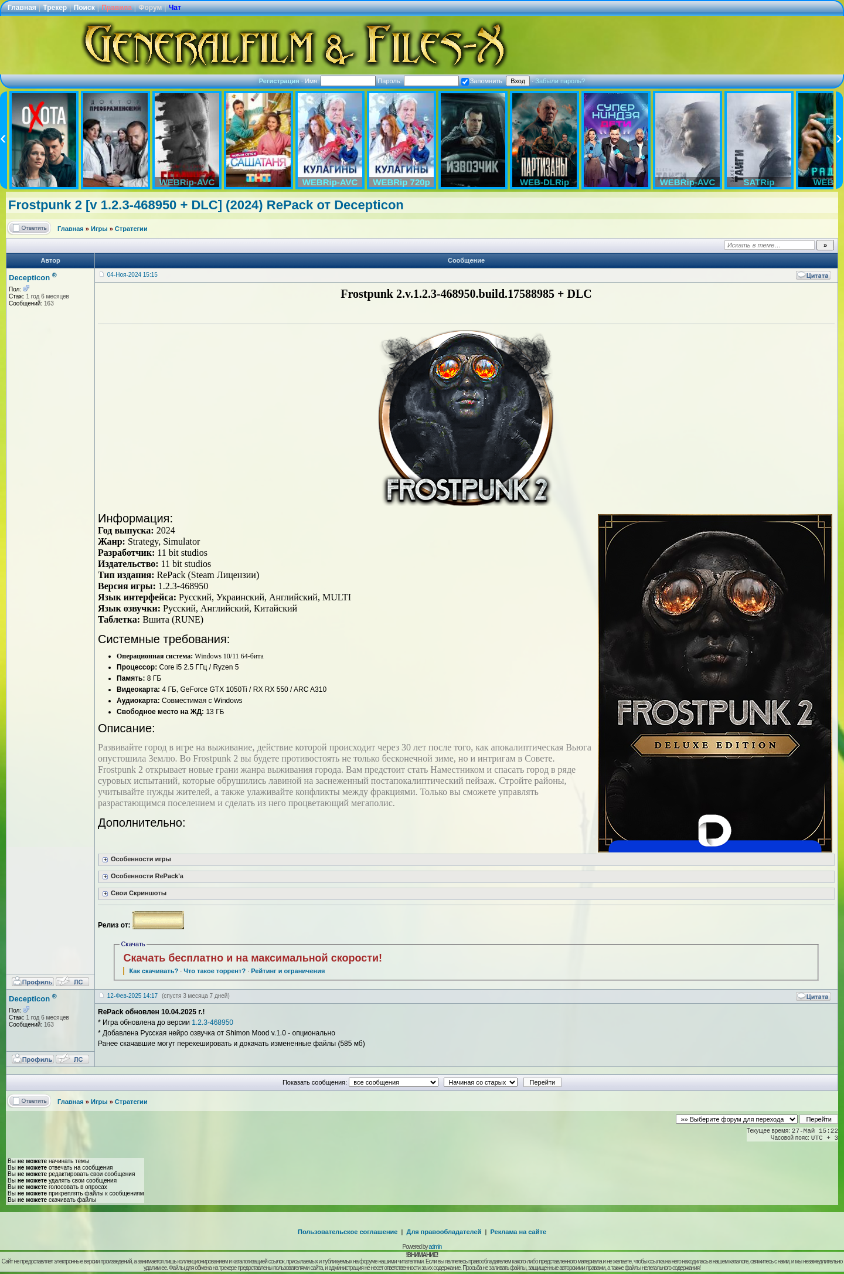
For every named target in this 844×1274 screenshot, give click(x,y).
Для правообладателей (444, 1231)
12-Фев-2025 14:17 (132, 996)
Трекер (55, 8)
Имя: (340, 80)
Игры (99, 228)
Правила (116, 8)
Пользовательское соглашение (347, 1231)
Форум (150, 8)
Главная (22, 8)
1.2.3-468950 (212, 1022)
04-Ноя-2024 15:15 (132, 274)
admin (434, 1247)
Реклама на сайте (518, 1231)
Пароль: (417, 80)
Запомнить (481, 80)
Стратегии (131, 228)
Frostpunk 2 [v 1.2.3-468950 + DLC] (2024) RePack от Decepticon (206, 205)
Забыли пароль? (560, 80)
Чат (175, 8)
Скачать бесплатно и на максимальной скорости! (252, 958)
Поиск (84, 8)
